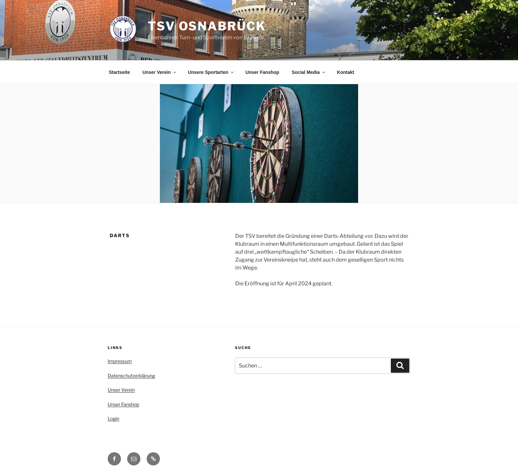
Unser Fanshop (262, 72)
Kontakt (345, 72)
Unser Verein (159, 72)
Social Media (309, 72)
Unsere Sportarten (211, 72)
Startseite (119, 72)
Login (113, 418)
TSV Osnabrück (207, 26)
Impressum (120, 361)
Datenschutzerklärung (131, 375)
